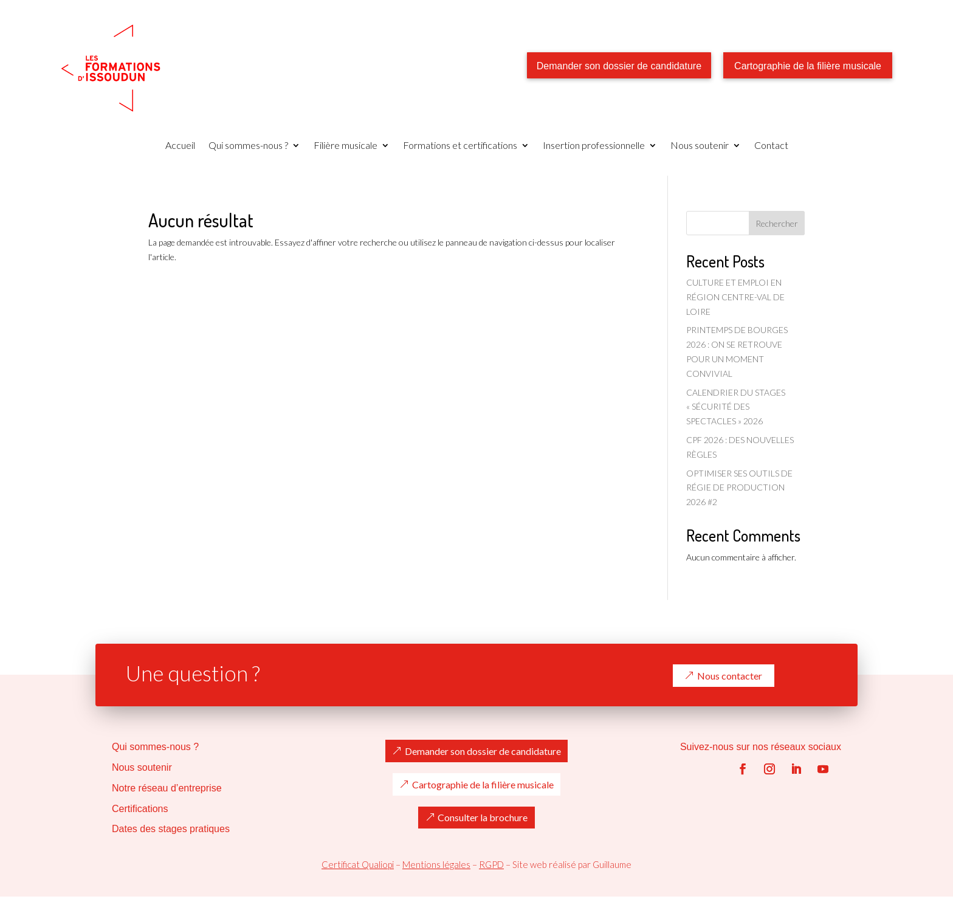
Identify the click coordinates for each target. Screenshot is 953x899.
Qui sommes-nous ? (248, 146)
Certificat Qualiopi (358, 864)
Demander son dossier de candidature (619, 66)
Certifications (140, 809)
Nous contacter (729, 675)
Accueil (180, 146)
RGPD (491, 864)
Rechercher (776, 223)
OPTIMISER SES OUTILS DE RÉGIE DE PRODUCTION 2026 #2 (739, 488)
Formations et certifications (460, 146)
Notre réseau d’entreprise (167, 788)
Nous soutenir (699, 146)
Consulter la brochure (483, 818)
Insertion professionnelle (594, 146)
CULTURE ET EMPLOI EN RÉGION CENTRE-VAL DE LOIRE (735, 297)
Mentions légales (436, 864)
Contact (771, 146)
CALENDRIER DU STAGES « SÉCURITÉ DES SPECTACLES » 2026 (735, 407)
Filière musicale (345, 146)
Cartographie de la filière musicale (807, 66)
